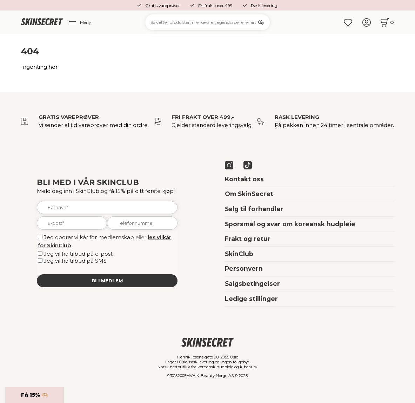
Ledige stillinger (251, 298)
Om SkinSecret (249, 193)
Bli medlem (107, 280)
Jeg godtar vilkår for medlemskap (89, 237)
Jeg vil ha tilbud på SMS (75, 261)
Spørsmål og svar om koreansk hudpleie (290, 224)
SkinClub (239, 253)
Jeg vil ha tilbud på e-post (78, 254)
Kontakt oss (244, 179)
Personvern (244, 268)
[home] (42, 22)
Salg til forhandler (254, 209)
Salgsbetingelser (252, 283)
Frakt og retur (247, 238)
